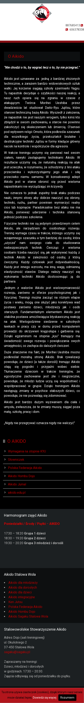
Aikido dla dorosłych (22, 587)
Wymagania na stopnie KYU (27, 451)
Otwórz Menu (5, 35)
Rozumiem (67, 697)
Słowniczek (16, 459)
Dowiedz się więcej (44, 697)
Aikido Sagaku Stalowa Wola (28, 616)
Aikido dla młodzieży (23, 583)
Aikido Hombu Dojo (21, 476)
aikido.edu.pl (16, 492)
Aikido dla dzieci (20, 592)
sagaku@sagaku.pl (17, 652)
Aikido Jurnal (17, 484)
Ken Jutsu (15, 602)
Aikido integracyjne (21, 597)
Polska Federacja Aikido (25, 468)
